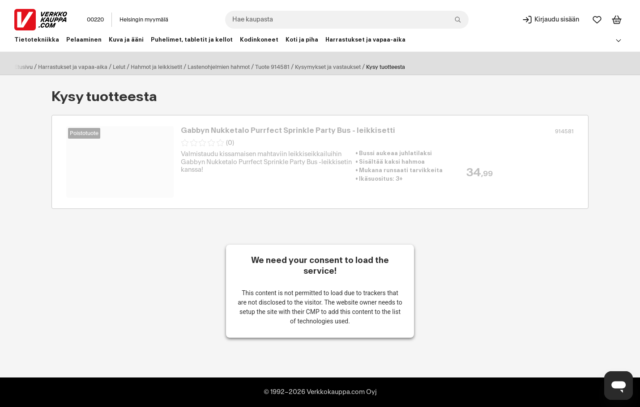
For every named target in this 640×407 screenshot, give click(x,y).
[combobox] (347, 20)
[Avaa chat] (618, 385)
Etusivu (23, 67)
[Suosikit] (597, 20)
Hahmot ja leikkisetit (156, 67)
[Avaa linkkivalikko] (618, 40)
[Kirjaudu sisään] (550, 20)
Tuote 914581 (272, 67)
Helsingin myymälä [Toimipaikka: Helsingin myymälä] (143, 19)
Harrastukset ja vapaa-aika (72, 67)
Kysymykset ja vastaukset (328, 67)
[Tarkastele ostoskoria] (617, 20)
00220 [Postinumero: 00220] (95, 19)
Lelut (119, 67)
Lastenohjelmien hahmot (219, 67)
